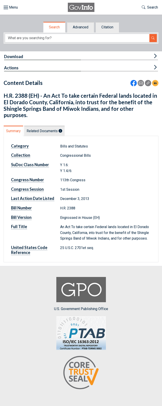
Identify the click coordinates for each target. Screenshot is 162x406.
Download (13, 56)
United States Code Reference (29, 250)
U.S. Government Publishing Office (81, 294)
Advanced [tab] (80, 27)
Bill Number (21, 207)
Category (20, 145)
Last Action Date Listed (32, 198)
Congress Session (27, 189)
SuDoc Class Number (30, 164)
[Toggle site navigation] (11, 7)
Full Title (19, 226)
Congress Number (27, 179)
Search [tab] (54, 27)
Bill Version (21, 217)
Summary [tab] (13, 131)
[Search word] (77, 38)
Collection (20, 155)
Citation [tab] (107, 27)
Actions (11, 67)
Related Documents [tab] (44, 131)
